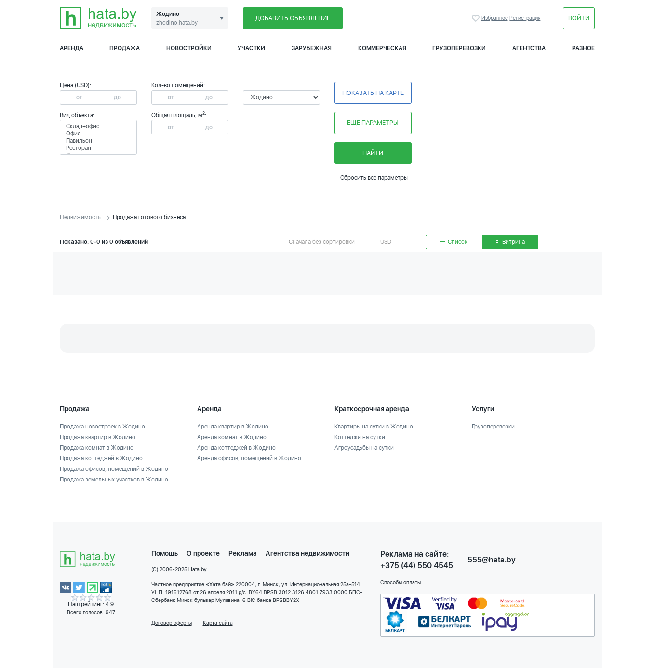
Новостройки (189, 48)
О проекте (203, 553)
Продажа (124, 48)
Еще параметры (373, 122)
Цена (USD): (75, 85)
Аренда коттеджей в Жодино (236, 447)
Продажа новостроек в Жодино (102, 426)
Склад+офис (98, 126)
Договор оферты (171, 623)
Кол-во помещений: (178, 85)
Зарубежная (312, 48)
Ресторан (98, 148)
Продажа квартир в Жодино (97, 437)
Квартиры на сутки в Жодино (373, 426)
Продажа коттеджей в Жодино (101, 458)
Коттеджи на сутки (359, 437)
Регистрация (524, 18)
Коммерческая (382, 48)
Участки (251, 48)
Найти (372, 153)
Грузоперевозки (459, 48)
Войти (578, 18)
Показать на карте (373, 92)
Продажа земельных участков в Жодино (114, 479)
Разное (583, 48)
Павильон (98, 141)
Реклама (242, 553)
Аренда (71, 48)
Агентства (529, 48)
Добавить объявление (292, 18)
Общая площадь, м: (178, 115)
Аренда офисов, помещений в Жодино (249, 458)
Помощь (164, 553)
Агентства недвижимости (307, 553)
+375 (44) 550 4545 (416, 565)
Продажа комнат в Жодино (96, 447)
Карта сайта (218, 623)
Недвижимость (80, 217)
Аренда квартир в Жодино (232, 426)
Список (453, 242)
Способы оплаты (400, 582)
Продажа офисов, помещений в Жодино (114, 469)
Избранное (476, 18)
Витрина (510, 242)
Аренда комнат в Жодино (232, 437)
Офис (98, 133)
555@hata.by (491, 559)
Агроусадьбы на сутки (364, 447)
